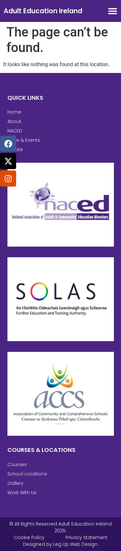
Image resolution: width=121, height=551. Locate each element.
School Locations (27, 474)
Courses (17, 464)
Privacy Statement (86, 537)
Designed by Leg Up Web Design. (60, 544)
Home (14, 112)
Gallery (15, 483)
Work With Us (21, 492)
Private (15, 149)
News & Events (23, 140)
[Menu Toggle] (112, 11)
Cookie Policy (29, 537)
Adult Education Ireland (43, 10)
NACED (14, 131)
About (14, 121)
